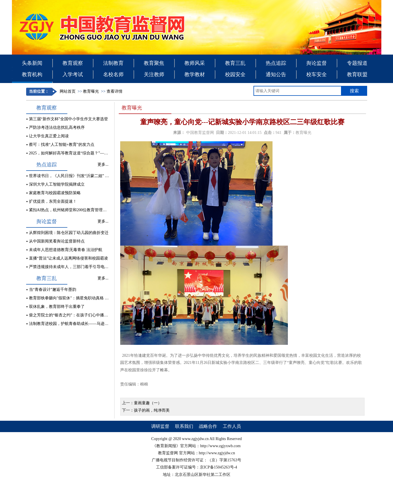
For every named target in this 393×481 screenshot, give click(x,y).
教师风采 (194, 63)
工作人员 (232, 426)
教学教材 (194, 74)
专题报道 (357, 63)
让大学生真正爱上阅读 (49, 136)
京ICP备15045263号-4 (218, 467)
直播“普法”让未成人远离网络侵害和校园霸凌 (68, 258)
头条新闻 (32, 63)
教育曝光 (91, 91)
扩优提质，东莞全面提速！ (53, 201)
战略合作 (208, 426)
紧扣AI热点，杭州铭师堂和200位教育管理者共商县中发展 (80, 210)
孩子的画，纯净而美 (152, 410)
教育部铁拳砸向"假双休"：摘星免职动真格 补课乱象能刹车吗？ (85, 298)
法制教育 (113, 63)
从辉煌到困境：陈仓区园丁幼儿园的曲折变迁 (69, 233)
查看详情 (114, 91)
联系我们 (184, 426)
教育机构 (32, 74)
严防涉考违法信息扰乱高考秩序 (57, 127)
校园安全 (235, 74)
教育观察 (73, 63)
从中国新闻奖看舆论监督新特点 (57, 241)
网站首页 (68, 91)
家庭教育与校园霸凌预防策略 (55, 193)
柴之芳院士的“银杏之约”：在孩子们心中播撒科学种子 (76, 315)
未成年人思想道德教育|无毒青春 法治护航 (65, 250)
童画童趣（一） (148, 403)
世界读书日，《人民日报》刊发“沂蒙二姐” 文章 (71, 176)
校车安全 (316, 74)
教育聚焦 (154, 63)
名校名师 (113, 74)
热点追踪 (276, 63)
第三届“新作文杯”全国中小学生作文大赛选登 (68, 119)
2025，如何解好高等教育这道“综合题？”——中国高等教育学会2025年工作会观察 (100, 153)
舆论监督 (316, 63)
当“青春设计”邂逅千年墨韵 (52, 289)
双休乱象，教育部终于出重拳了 (57, 306)
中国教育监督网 (200, 132)
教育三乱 (235, 63)
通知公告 (276, 74)
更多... (103, 164)
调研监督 (160, 426)
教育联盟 (357, 74)
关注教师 (154, 74)
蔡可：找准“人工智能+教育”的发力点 (61, 144)
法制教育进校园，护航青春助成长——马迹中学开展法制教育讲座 (86, 324)
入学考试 (73, 74)
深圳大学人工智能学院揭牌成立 (57, 184)
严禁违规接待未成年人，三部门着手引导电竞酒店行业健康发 (82, 267)
